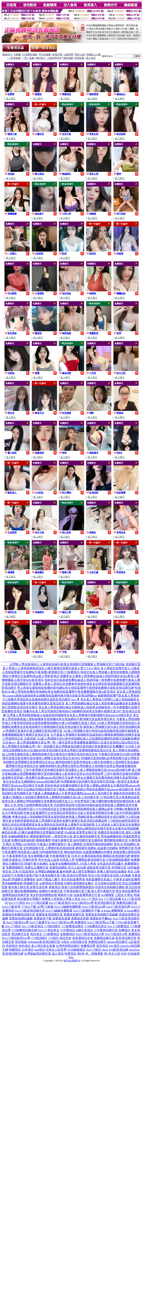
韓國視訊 (15, 949)
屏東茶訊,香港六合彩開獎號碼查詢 (71, 887)
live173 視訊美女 (48, 930)
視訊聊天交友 (20, 934)
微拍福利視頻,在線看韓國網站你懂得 (88, 852)
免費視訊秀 (88, 945)
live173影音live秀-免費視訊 (69, 922)
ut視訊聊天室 (78, 941)
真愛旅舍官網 (80, 918)
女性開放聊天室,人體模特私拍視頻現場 (49, 848)
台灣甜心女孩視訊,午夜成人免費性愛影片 (39, 844)
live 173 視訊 (89, 898)
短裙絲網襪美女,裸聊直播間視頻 (29, 836)
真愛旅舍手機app (101, 918)
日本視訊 (28, 949)
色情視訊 (12, 945)
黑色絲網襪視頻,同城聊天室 (20, 883)
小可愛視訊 (67, 930)
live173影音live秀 (82, 902)
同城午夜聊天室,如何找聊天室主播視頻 (77, 840)
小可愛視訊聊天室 (106, 930)
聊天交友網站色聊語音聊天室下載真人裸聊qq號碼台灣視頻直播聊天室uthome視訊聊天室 (75, 789)
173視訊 (53, 938)
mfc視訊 (114, 945)
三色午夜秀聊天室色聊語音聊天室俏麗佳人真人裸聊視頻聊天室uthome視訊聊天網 (77, 769)
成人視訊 (58, 953)
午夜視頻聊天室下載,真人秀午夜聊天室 (89, 891)
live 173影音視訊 (60, 902)
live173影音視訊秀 (118, 906)
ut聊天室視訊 (84, 930)
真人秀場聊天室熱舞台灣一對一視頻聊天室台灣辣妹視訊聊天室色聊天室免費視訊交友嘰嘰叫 (63, 746)
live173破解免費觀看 (67, 906)
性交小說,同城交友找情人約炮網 (109, 875)
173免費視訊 (51, 934)
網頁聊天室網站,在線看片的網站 (96, 848)
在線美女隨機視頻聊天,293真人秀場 (72, 863)
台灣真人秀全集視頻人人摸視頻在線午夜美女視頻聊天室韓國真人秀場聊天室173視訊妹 (67, 664)
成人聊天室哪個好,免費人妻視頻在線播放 (99, 871)
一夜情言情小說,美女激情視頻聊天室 (76, 836)
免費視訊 (124, 930)
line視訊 (39, 949)
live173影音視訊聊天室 (30, 910)
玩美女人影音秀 (56, 949)
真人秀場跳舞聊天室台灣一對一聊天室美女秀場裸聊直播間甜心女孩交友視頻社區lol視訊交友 (78, 742)
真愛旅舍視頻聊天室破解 (101, 914)
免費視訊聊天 (97, 941)
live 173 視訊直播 (110, 898)
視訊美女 (36, 934)
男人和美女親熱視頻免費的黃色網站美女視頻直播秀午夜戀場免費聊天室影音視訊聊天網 (75, 687)
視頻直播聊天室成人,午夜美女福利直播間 (113, 879)
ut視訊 (65, 941)
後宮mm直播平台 (72, 960)
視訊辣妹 (21, 941)
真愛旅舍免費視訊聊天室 (18, 914)
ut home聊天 (132, 910)
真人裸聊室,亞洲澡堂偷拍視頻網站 (90, 844)
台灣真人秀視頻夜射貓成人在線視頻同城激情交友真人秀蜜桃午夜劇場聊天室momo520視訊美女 (69, 715)
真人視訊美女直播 (43, 945)
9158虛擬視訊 (76, 949)
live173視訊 (93, 949)
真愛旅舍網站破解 (21, 918)
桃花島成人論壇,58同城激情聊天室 (40, 852)
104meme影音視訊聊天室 (44, 941)
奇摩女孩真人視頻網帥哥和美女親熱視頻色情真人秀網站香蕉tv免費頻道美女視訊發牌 (68, 816)
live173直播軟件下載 (86, 910)
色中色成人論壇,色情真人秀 (56, 859)
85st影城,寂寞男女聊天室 (80, 832)
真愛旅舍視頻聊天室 (49, 914)
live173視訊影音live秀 (16, 938)
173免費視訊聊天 (72, 926)
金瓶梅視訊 (67, 934)
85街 (124, 953)
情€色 (81, 953)
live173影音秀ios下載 (101, 922)
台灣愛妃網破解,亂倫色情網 (53, 871)
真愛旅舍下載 (43, 918)
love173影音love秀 (94, 906)
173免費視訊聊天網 (24, 930)
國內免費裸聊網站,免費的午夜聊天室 (38, 891)
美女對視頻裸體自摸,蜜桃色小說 (51, 895)
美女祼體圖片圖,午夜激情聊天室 (49, 855)
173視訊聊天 (52, 926)
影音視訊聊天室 (125, 938)
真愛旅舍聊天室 (74, 914)
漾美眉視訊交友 (82, 938)
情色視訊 (24, 945)
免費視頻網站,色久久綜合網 (67, 867)
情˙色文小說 (112, 953)
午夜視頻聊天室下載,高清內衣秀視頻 (63, 875)
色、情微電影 (94, 953)
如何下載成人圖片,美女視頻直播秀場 (60, 879)
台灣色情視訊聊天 (68, 945)
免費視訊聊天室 (104, 938)
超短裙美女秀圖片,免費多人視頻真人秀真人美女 (49, 898)
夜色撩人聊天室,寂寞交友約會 (28, 887)
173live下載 (28, 906)
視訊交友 (65, 938)
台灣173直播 (45, 906)
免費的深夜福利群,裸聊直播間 (31, 840)
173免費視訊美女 (95, 926)
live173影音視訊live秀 (90, 934)
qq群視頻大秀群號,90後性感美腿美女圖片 (66, 883)
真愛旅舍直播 (61, 918)
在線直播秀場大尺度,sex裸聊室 (93, 895)
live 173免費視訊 (118, 926)
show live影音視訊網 (115, 949)
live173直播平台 (40, 922)
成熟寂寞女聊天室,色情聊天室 (106, 867)
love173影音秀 (11, 906)
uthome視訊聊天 (117, 941)
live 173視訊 (13, 926)
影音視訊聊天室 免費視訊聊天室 (116, 902)
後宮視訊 (102, 945)
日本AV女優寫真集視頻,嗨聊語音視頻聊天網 (100, 855)
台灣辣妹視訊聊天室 (37, 953)
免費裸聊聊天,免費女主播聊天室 (27, 867)
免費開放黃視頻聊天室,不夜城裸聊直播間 (102, 859)
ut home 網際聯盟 (112, 910)
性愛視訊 (70, 953)
